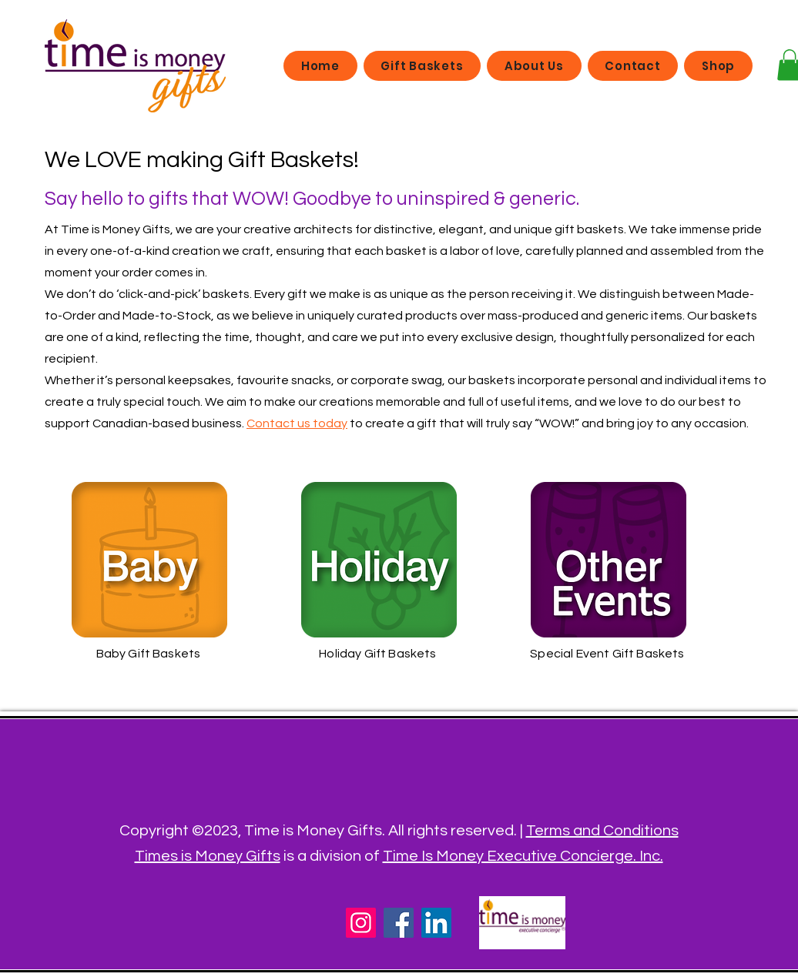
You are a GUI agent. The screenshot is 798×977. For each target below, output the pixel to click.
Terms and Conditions (602, 830)
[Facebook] (399, 923)
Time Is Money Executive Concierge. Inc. (523, 856)
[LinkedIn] (436, 923)
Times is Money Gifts (207, 856)
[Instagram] (361, 923)
